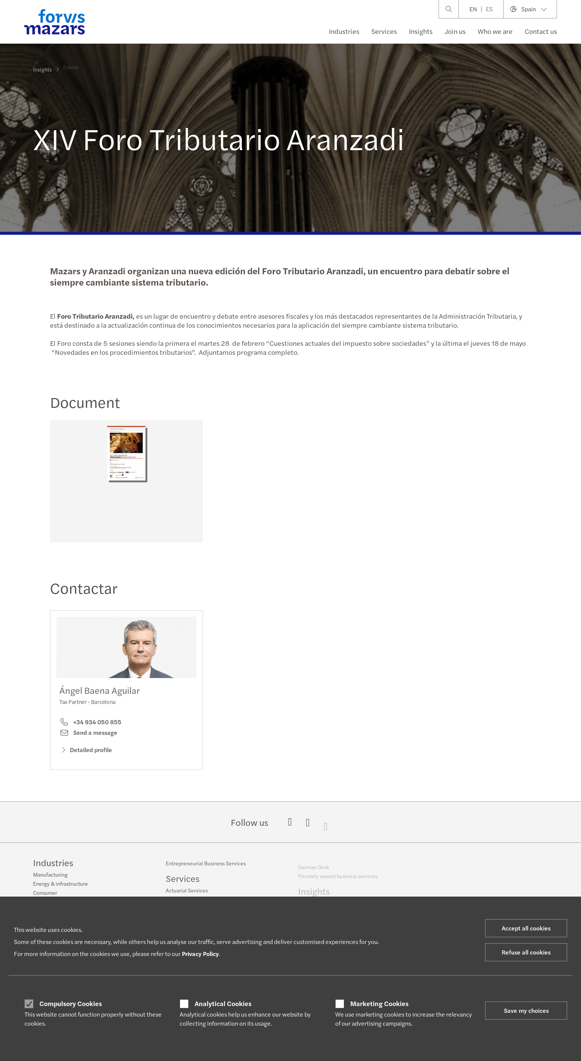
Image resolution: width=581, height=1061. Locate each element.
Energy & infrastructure (60, 884)
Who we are (495, 31)
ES (489, 9)
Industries (344, 31)
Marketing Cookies (379, 1003)
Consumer (45, 893)
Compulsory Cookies (70, 1003)
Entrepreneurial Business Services (206, 868)
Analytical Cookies (223, 1003)
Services (384, 31)
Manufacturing (50, 875)
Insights (421, 31)
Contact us (541, 31)
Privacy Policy (200, 953)
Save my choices (526, 1010)
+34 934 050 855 (90, 735)
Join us (455, 31)
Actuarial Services (187, 895)
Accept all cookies (526, 928)
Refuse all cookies (526, 952)
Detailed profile (85, 763)
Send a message (88, 745)
